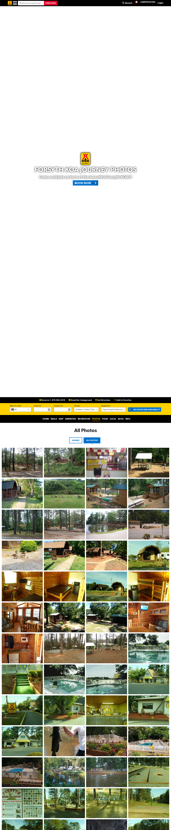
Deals (54, 419)
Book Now (86, 183)
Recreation (84, 419)
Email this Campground (80, 400)
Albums (75, 440)
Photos (96, 419)
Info (127, 419)
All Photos (92, 440)
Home (46, 419)
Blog (121, 419)
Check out (58, 406)
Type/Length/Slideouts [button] (113, 409)
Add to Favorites (123, 400)
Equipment (105, 406)
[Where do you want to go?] (31, 3)
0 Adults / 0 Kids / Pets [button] (85, 409)
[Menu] (15, 3)
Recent (127, 3)
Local (113, 419)
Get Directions (102, 400)
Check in (37, 406)
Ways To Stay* (16, 405)
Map (61, 419)
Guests (77, 406)
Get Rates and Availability (144, 409)
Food (105, 419)
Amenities (70, 419)
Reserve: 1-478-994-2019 (52, 400)
